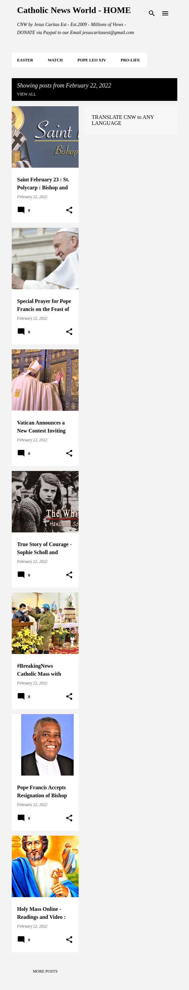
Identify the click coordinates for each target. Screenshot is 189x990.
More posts (45, 971)
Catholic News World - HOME (74, 10)
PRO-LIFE (130, 60)
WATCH (55, 60)
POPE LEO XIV (91, 60)
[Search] (152, 13)
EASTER (25, 60)
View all (26, 94)
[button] (69, 210)
